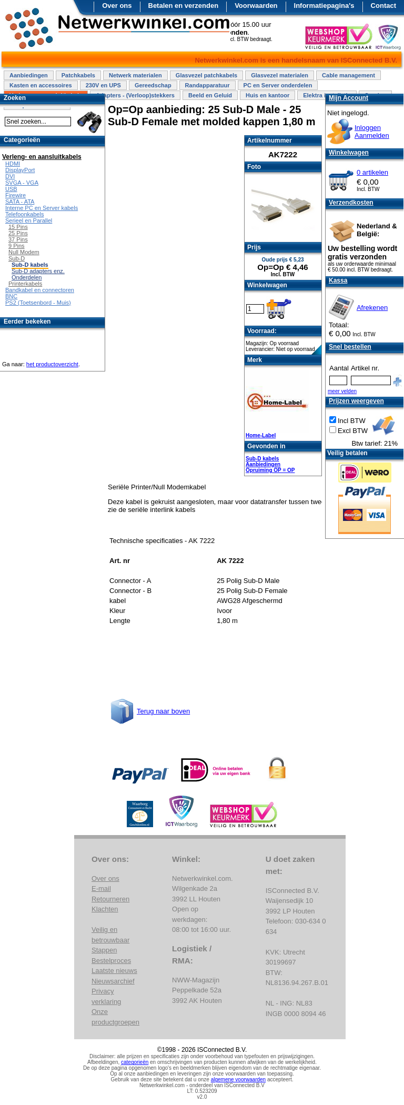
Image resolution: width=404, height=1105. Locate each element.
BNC (11, 296)
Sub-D (16, 258)
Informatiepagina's (324, 5)
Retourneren (110, 899)
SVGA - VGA (21, 182)
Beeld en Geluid (210, 95)
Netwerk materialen (135, 75)
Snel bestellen (350, 346)
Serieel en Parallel (28, 220)
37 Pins (18, 239)
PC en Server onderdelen (278, 85)
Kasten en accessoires (40, 85)
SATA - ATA (19, 201)
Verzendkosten (351, 202)
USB (11, 189)
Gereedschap (153, 85)
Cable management (348, 75)
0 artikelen (372, 172)
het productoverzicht (52, 364)
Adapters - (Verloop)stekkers (135, 95)
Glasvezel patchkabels (206, 75)
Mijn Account (348, 98)
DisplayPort (20, 170)
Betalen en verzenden (183, 5)
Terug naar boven (163, 711)
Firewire (15, 195)
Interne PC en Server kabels (41, 208)
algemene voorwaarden (238, 1079)
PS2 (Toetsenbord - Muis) (38, 302)
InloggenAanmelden (372, 131)
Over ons (117, 5)
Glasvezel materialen (279, 75)
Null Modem (23, 252)
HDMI (12, 163)
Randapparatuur (207, 85)
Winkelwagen (349, 152)
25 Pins (18, 233)
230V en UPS (103, 85)
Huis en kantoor (267, 95)
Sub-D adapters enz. (38, 271)
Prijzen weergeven (356, 401)
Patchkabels (78, 75)
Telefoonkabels (24, 214)
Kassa (338, 280)
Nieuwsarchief (113, 981)
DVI (10, 176)
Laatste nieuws (114, 971)
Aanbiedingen (28, 75)
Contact (383, 5)
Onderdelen (27, 277)
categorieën (134, 1062)
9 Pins (16, 246)
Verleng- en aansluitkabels (42, 156)
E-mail (101, 888)
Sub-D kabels (262, 458)
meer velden (342, 391)
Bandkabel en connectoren (39, 290)
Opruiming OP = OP (270, 470)
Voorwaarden (256, 5)
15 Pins (18, 227)
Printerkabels (25, 283)
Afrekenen (372, 308)
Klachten (105, 909)
